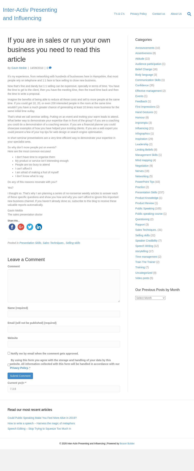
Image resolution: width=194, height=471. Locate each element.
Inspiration (141, 138)
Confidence (142, 85)
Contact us (158, 13)
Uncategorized (143, 272)
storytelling (141, 251)
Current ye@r (17, 382)
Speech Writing (144, 245)
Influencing (141, 128)
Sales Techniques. (53, 242)
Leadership (141, 144)
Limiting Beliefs (144, 149)
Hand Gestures (144, 112)
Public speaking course (149, 213)
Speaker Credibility (146, 240)
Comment (14, 266)
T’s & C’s (119, 13)
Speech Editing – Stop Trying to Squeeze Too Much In (39, 428)
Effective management (148, 90)
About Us (176, 13)
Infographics (142, 133)
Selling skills (73, 242)
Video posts (142, 278)
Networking (142, 176)
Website (13, 338)
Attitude (139, 58)
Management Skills (146, 154)
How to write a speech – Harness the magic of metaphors (41, 423)
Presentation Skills (30, 242)
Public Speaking (144, 208)
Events (139, 96)
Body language (144, 74)
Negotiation (142, 165)
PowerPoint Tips (144, 181)
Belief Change (143, 69)
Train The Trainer (145, 261)
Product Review (144, 203)
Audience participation (148, 63)
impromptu (141, 122)
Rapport (140, 224)
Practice (140, 187)
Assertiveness (143, 53)
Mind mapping (143, 160)
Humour (140, 117)
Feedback (141, 101)
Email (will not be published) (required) (32, 322)
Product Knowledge (146, 197)
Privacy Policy (138, 13)
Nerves (139, 171)
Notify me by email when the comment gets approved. (43, 353)
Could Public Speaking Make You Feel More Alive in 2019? (42, 417)
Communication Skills (148, 80)
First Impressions (145, 106)
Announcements (144, 47)
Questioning (142, 219)
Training (140, 267)
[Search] (188, 14)
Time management (146, 256)
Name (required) (18, 307)
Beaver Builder (127, 443)
